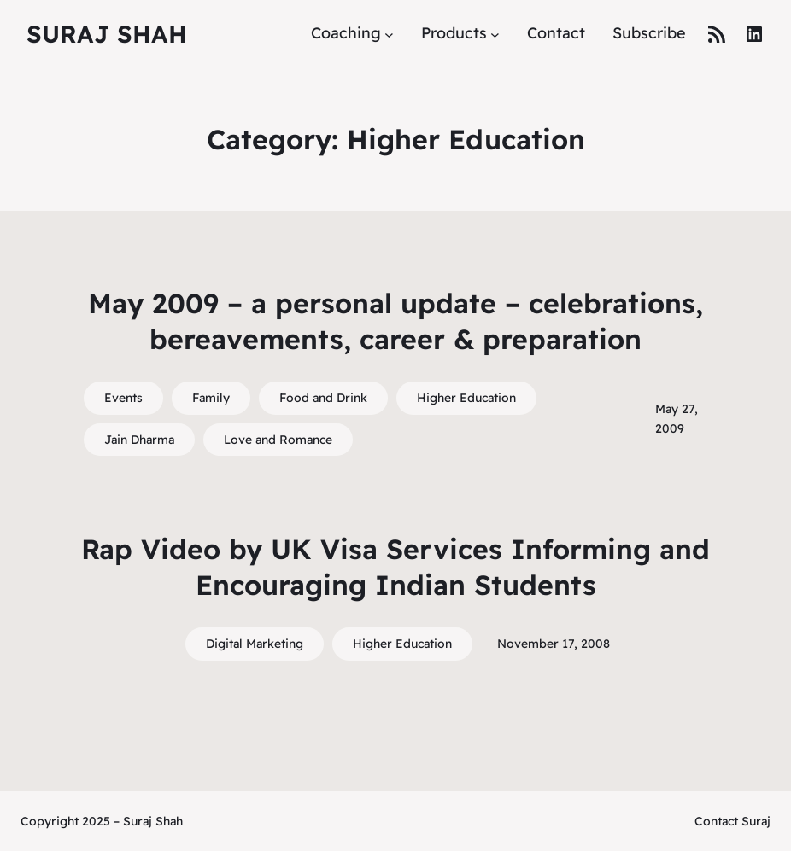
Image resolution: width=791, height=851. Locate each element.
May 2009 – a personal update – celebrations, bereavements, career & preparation (395, 321)
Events (123, 397)
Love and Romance (278, 439)
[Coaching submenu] (389, 33)
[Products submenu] (495, 33)
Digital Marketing (254, 643)
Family (211, 397)
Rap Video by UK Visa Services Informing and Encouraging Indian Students (395, 567)
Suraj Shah (106, 34)
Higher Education (466, 397)
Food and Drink (323, 397)
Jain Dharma (139, 439)
